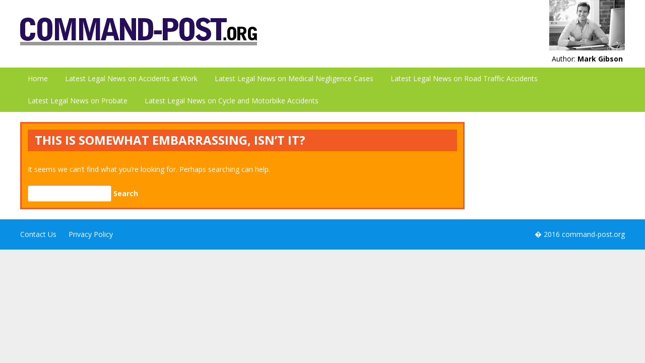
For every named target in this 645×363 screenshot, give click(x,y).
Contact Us (38, 234)
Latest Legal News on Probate (77, 100)
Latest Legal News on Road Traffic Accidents (464, 78)
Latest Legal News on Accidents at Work (131, 78)
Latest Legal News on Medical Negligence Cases (294, 78)
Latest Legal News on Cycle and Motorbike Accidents (231, 100)
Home (38, 78)
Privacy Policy (91, 234)
